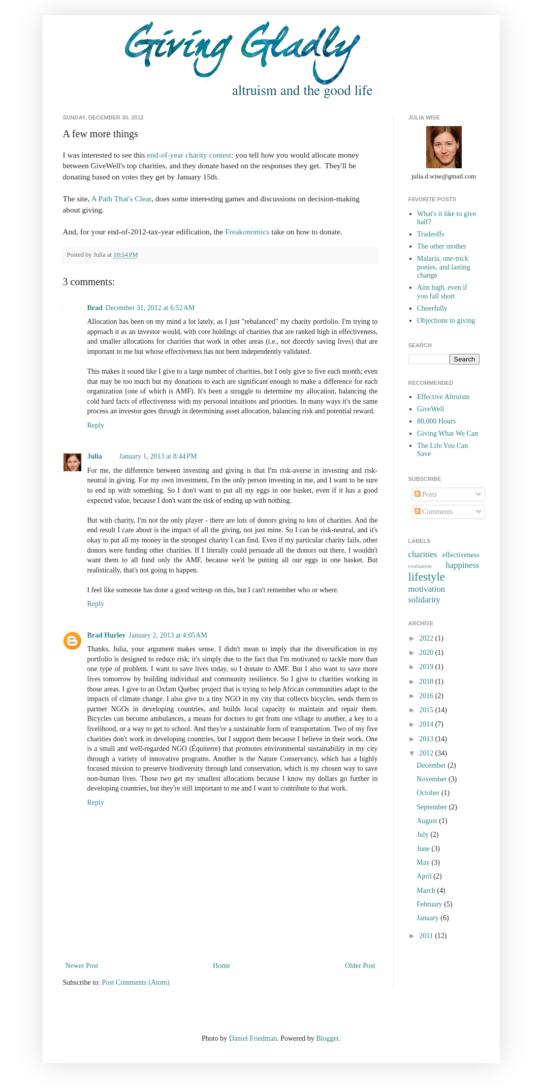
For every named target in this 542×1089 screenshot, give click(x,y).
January (428, 918)
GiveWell (430, 409)
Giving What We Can (447, 433)
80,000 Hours (436, 421)
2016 (427, 696)
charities (422, 554)
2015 (427, 710)
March (427, 890)
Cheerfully (432, 308)
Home (221, 966)
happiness (462, 565)
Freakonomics (247, 231)
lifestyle (426, 576)
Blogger (327, 1038)
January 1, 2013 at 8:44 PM (158, 456)
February (430, 904)
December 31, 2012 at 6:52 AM (150, 308)
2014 (427, 724)
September (433, 807)
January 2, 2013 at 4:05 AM (168, 635)
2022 (427, 638)
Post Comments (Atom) (136, 982)
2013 (427, 739)
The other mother (441, 246)
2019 (427, 667)
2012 (427, 753)
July (423, 834)
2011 (427, 936)
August (428, 821)
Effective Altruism (443, 397)
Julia (95, 456)
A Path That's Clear (121, 198)
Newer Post (82, 966)
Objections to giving (446, 320)
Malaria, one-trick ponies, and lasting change (443, 267)
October (429, 793)
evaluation (420, 566)
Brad (95, 308)
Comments (434, 512)
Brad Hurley (106, 635)
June (424, 849)
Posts (426, 494)
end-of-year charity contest (189, 154)
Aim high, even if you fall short (442, 292)
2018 (427, 681)
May (424, 862)
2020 (427, 652)
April (425, 876)
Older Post (360, 966)
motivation (426, 589)
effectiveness (461, 555)
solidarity (424, 599)
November (433, 779)
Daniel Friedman (253, 1038)
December (432, 765)
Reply (95, 425)
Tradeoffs (430, 234)
